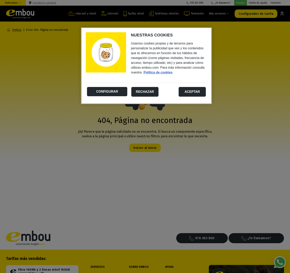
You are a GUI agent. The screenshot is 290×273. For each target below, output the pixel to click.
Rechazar (145, 91)
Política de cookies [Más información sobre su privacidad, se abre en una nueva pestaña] (158, 72)
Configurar (107, 91)
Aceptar (192, 91)
